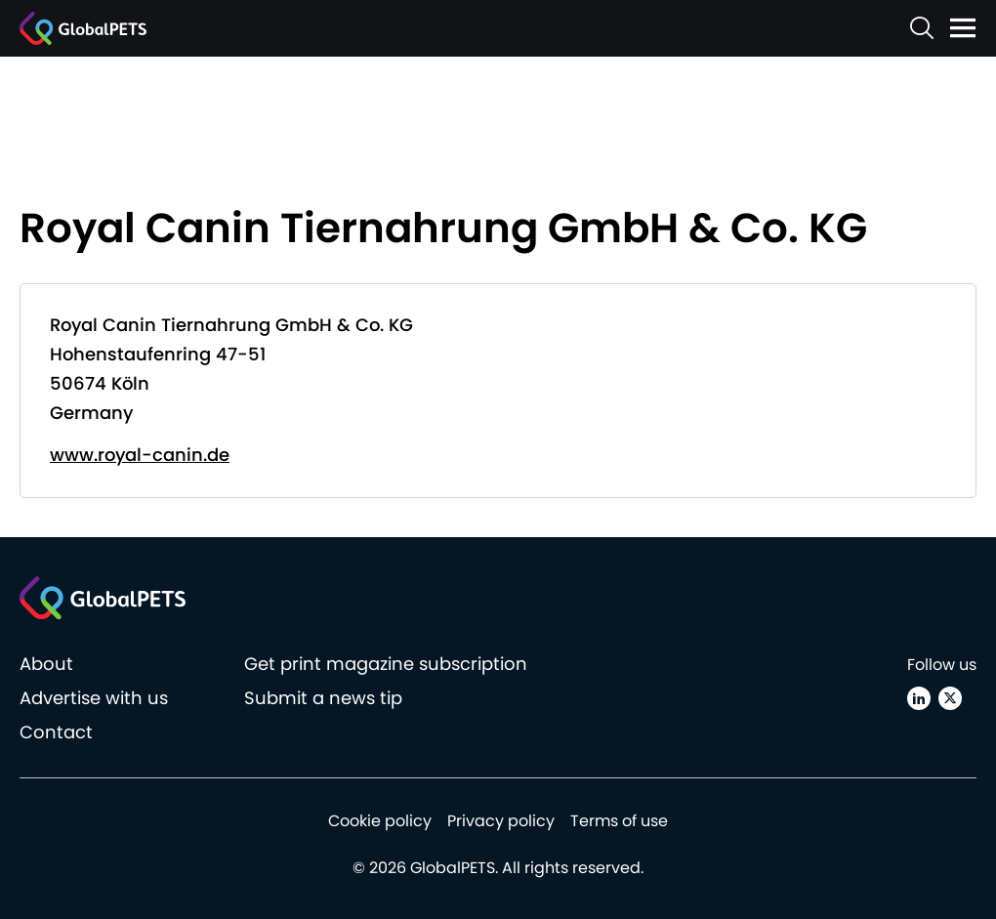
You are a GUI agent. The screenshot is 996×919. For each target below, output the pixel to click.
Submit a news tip (323, 698)
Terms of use (619, 821)
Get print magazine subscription (385, 663)
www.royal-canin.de (139, 454)
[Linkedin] (919, 698)
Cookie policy (380, 821)
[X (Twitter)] (950, 698)
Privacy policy (501, 821)
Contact (56, 732)
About (46, 663)
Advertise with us (94, 698)
